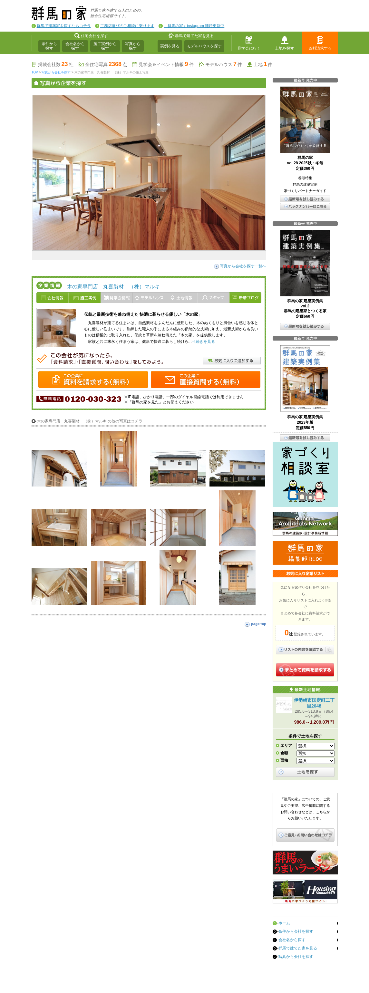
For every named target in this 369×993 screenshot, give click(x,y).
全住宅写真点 (106, 64)
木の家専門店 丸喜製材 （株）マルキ (113, 286)
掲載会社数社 (55, 64)
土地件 (263, 64)
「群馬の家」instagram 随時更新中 (194, 26)
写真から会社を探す (56, 72)
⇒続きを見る (203, 341)
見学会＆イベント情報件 (166, 64)
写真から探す (133, 46)
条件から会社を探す (295, 931)
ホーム (284, 923)
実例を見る (170, 46)
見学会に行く (249, 48)
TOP (35, 72)
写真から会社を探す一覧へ (243, 266)
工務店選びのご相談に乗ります (127, 26)
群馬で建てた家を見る (297, 948)
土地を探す (284, 48)
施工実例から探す (105, 46)
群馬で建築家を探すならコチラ (64, 26)
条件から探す (49, 46)
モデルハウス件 (223, 64)
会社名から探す (75, 46)
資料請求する (320, 48)
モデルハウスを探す (204, 46)
